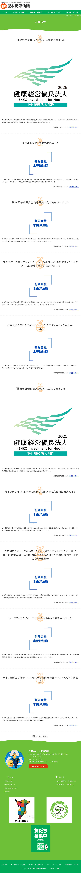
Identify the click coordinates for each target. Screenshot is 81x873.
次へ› (40, 736)
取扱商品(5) (70, 784)
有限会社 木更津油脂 (38, 869)
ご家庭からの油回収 (18, 12)
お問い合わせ (8, 781)
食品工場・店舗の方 (36, 12)
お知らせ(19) (72, 781)
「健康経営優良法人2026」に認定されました (40, 39)
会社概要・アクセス (72, 864)
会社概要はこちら (38, 766)
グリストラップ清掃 (54, 12)
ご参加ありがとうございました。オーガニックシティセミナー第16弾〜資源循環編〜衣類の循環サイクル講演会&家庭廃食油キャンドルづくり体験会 (40, 554)
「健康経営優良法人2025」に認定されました (40, 388)
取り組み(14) (60, 784)
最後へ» (45, 736)
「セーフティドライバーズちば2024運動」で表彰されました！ (40, 618)
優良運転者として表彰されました (40, 143)
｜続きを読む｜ (74, 127)
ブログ (71, 15)
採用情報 (7, 791)
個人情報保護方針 (10, 784)
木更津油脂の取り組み (11, 788)
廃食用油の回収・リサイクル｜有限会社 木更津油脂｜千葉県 (18, 5)
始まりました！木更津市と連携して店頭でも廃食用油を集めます (40, 491)
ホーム (5, 12)
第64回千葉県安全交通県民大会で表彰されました (40, 202)
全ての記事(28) (61, 781)
